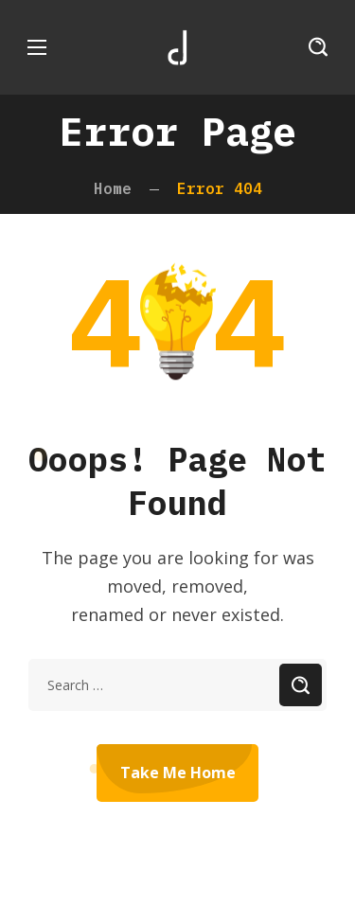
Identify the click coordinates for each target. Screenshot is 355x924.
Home (113, 188)
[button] (318, 47)
